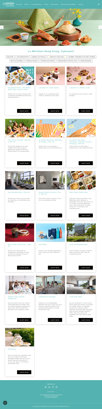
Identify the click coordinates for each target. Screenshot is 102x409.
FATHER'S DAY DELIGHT (48, 60)
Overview (19, 4)
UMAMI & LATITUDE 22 (39, 56)
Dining (46, 4)
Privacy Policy (51, 391)
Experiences (54, 4)
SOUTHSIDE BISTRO (23, 56)
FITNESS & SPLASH (31, 60)
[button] (47, 43)
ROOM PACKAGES (86, 60)
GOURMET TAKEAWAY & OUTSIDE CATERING (82, 56)
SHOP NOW (24, 111)
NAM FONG (10, 56)
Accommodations (36, 4)
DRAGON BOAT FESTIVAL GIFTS (67, 60)
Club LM (80, 4)
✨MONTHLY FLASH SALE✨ (57, 56)
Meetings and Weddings (68, 4)
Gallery (26, 4)
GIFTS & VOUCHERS (17, 60)
